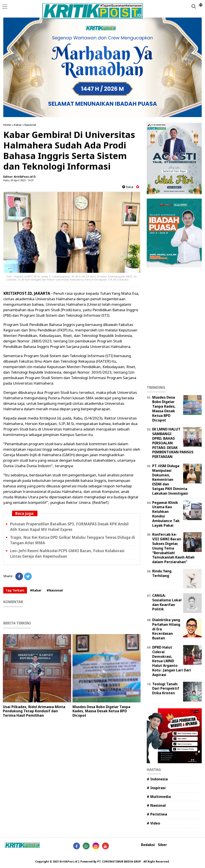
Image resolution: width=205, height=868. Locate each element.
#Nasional (55, 590)
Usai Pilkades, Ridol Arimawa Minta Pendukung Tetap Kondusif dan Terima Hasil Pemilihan (34, 711)
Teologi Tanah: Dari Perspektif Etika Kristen (165, 689)
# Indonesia (157, 779)
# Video (153, 823)
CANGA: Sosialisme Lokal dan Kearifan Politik (167, 602)
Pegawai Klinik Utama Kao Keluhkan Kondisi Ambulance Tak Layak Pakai (166, 514)
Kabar (18, 125)
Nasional (30, 125)
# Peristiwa (157, 814)
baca (127, 187)
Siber (162, 845)
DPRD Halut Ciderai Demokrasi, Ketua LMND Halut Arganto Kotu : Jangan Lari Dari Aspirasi (171, 661)
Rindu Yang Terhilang (161, 573)
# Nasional (156, 805)
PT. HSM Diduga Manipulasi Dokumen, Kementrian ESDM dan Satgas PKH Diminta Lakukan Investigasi (170, 479)
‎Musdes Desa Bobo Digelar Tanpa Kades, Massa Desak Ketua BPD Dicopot (101, 711)
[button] (200, 3)
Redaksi (148, 845)
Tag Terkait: (15, 590)
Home (7, 125)
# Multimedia (159, 796)
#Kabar (35, 590)
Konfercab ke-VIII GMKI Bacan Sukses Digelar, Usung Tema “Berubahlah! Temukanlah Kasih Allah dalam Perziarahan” (173, 548)
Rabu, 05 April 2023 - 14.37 (18, 180)
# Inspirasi (156, 787)
